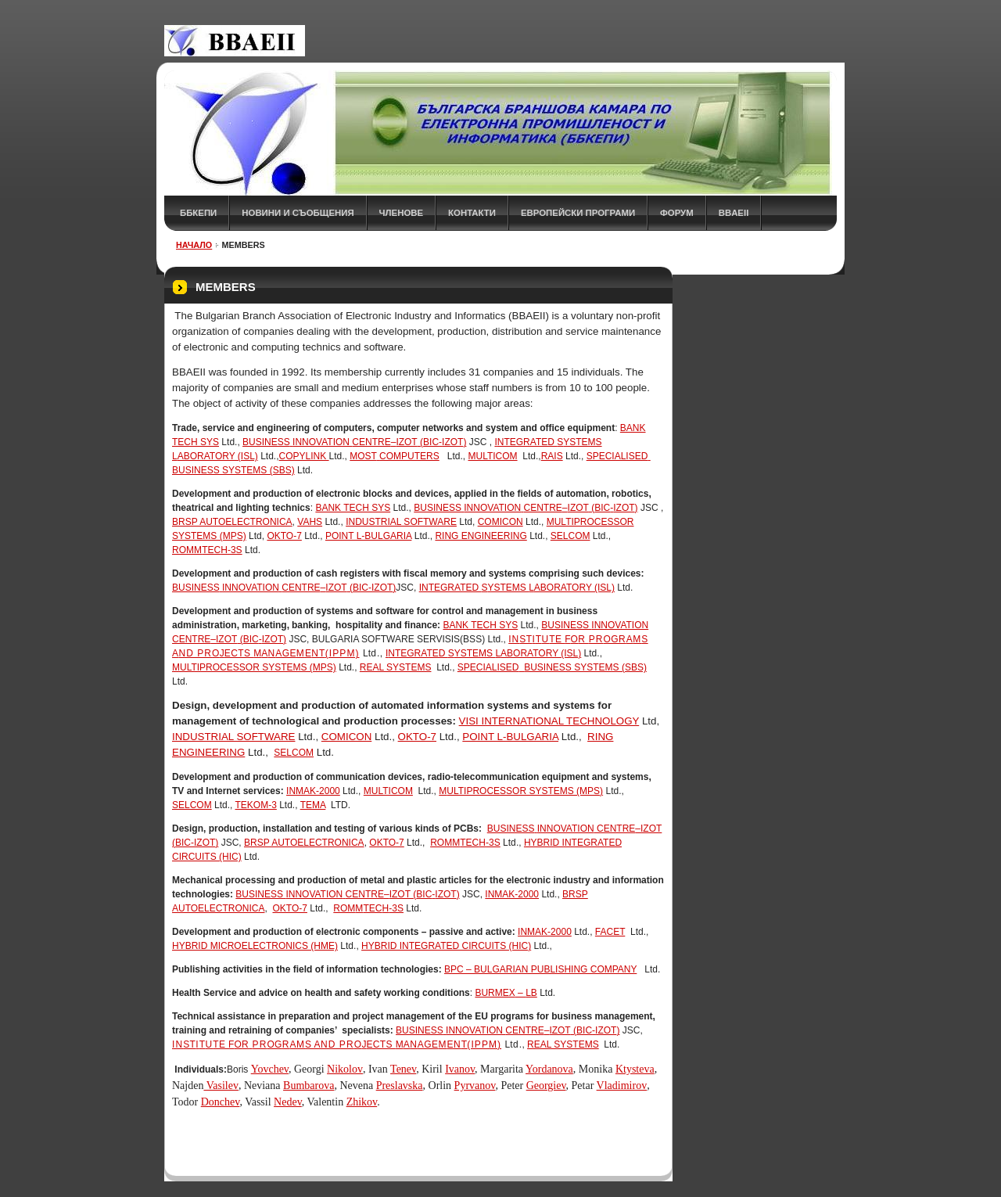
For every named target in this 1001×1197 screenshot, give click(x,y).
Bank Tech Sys (352, 507)
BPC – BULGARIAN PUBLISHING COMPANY (540, 969)
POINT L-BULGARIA (368, 535)
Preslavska (399, 1085)
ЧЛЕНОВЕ (401, 212)
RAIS (552, 456)
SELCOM (570, 535)
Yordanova (549, 1069)
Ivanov (460, 1069)
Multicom (492, 456)
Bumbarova (308, 1085)
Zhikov (362, 1102)
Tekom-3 (256, 805)
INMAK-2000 (313, 790)
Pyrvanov (475, 1085)
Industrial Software (401, 521)
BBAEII (734, 212)
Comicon (500, 521)
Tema (313, 805)
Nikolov (345, 1069)
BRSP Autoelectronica (232, 521)
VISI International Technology (549, 721)
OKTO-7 (284, 535)
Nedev (288, 1102)
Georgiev (546, 1085)
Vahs (309, 521)
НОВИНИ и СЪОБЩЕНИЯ (297, 212)
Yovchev (270, 1069)
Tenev (403, 1069)
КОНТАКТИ (472, 212)
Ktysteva (635, 1069)
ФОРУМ (677, 212)
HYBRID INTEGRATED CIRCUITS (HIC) (446, 945)
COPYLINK (304, 456)
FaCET (610, 931)
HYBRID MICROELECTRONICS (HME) (255, 945)
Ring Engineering (480, 535)
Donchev (220, 1102)
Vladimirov (622, 1085)
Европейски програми (578, 212)
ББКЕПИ (198, 212)
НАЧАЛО (194, 245)
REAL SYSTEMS (396, 667)
